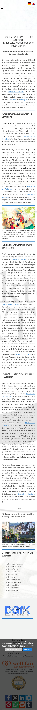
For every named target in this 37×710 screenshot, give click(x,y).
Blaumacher (13, 99)
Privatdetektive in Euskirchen (26, 494)
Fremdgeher (23, 99)
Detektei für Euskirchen (16, 92)
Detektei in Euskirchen (22, 354)
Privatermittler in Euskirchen (11, 304)
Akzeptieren (27, 649)
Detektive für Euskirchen (19, 259)
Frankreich (30, 194)
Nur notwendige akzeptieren (13, 649)
